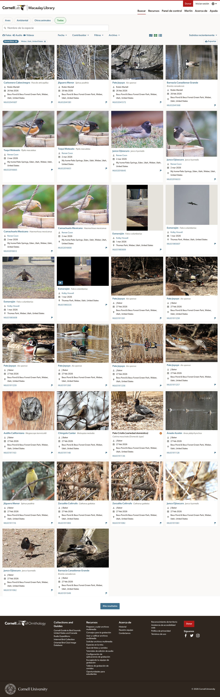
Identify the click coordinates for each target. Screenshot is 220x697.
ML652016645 (119, 171)
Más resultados (110, 606)
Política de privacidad (160, 631)
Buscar (142, 11)
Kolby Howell (122, 238)
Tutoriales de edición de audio (99, 651)
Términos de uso (158, 634)
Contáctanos (124, 633)
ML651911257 (173, 385)
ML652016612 (10, 251)
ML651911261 (118, 318)
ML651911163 (10, 453)
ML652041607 (10, 102)
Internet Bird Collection (64, 639)
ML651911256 (118, 386)
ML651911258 (173, 318)
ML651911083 (64, 523)
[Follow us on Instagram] (198, 635)
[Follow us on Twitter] (192, 635)
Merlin (188, 11)
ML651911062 (10, 590)
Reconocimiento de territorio (164, 622)
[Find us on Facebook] (185, 635)
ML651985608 (10, 318)
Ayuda (214, 11)
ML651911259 (10, 385)
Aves (7, 20)
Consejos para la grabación (98, 633)
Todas (60, 20)
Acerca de (201, 11)
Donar (188, 3)
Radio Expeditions (62, 636)
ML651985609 (119, 250)
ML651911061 (173, 523)
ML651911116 (10, 523)
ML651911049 (64, 593)
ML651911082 (118, 523)
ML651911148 (64, 453)
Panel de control (172, 11)
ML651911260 (64, 385)
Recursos (153, 11)
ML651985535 (65, 305)
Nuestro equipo (126, 630)
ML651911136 (118, 456)
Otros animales (43, 20)
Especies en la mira (94, 645)
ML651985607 (173, 244)
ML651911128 (173, 453)
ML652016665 (10, 170)
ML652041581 (64, 102)
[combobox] (58, 28)
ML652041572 (119, 102)
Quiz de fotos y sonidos (97, 648)
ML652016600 (65, 248)
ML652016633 (173, 179)
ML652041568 (173, 105)
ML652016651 (64, 168)
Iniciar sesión (202, 3)
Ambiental (22, 20)
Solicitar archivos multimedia (99, 642)
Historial (122, 627)
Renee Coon (12, 155)
